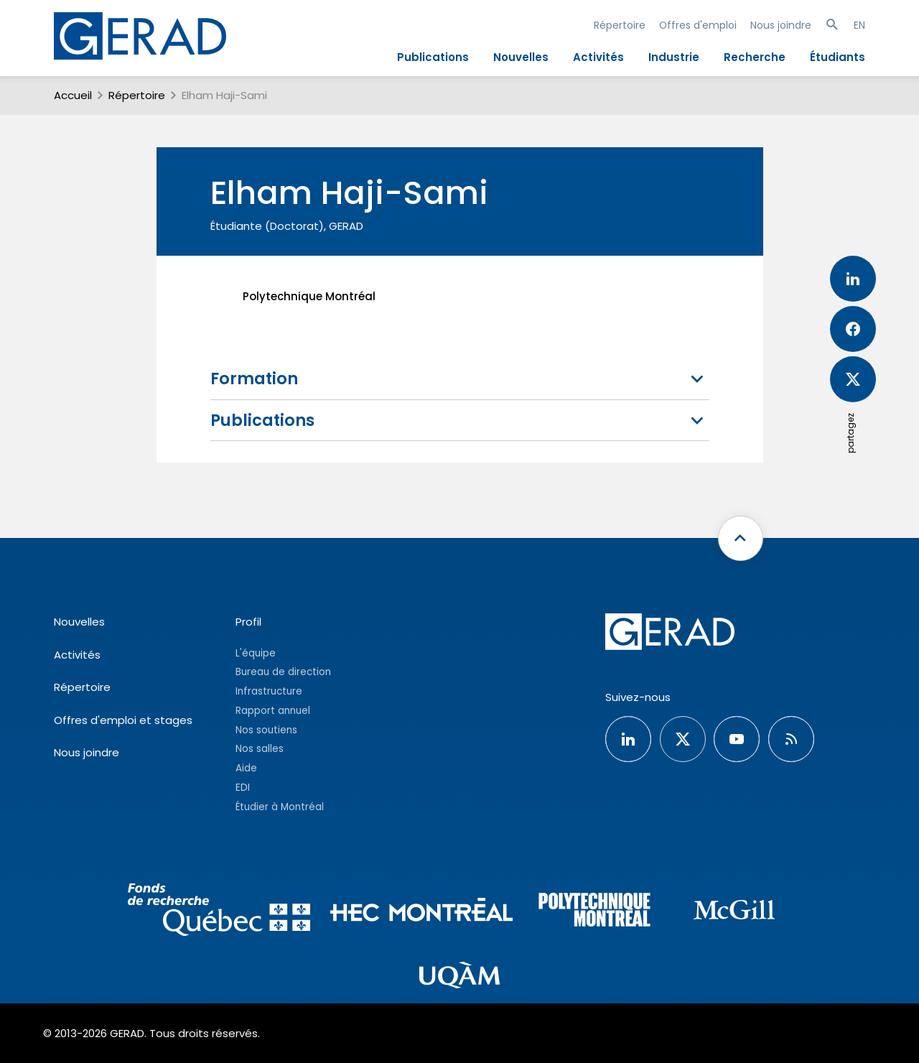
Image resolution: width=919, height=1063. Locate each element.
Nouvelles (521, 57)
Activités (598, 57)
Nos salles (259, 749)
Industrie (673, 57)
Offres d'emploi (698, 25)
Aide (246, 768)
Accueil (73, 95)
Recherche (754, 57)
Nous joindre (780, 25)
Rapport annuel (272, 711)
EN (859, 25)
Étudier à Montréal (279, 807)
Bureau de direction (283, 672)
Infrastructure (268, 691)
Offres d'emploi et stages (123, 720)
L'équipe (255, 653)
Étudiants (837, 57)
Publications (433, 57)
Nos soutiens (266, 730)
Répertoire (619, 25)
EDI (242, 787)
